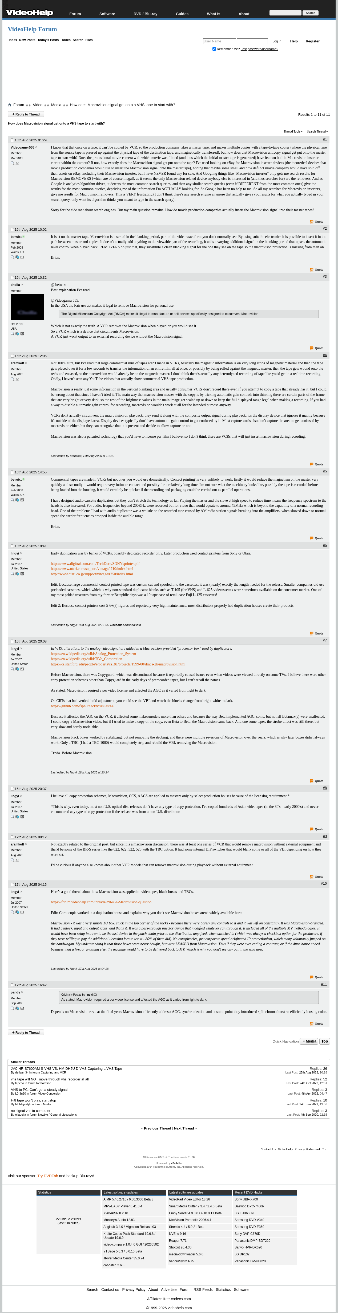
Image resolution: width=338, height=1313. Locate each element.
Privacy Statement (307, 1149)
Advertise (168, 1289)
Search (78, 40)
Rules (66, 40)
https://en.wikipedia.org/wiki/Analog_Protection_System (93, 654)
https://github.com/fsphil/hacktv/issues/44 (82, 706)
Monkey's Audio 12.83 (119, 1220)
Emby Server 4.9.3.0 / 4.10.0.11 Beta (195, 1213)
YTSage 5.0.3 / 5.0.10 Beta (122, 1251)
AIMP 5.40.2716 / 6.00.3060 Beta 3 (128, 1199)
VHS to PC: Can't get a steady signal (39, 1090)
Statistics (223, 1289)
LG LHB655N (244, 1213)
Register (313, 41)
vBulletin (176, 1163)
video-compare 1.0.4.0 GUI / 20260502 (131, 1244)
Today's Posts (48, 40)
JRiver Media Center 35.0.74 (123, 1258)
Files (88, 40)
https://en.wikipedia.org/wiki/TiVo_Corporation (86, 659)
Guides (182, 13)
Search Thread (316, 131)
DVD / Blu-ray (145, 13)
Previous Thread (157, 1128)
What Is (213, 13)
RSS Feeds (203, 1289)
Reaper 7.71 (178, 1241)
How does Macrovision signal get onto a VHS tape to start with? (122, 105)
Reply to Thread (26, 114)
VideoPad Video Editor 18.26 (189, 1199)
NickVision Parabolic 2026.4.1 (190, 1220)
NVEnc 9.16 (177, 1234)
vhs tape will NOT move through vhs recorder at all (50, 1079)
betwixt (16, 237)
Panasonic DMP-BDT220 (252, 1241)
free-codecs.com (177, 1299)
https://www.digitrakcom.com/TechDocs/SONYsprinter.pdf (95, 564)
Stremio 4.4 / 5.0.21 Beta (186, 1227)
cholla (15, 285)
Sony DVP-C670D (247, 1234)
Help (294, 41)
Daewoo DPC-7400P (249, 1206)
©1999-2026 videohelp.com (169, 1308)
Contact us (110, 1289)
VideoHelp (285, 1149)
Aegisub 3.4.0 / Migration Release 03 (129, 1227)
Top (324, 1041)
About (244, 13)
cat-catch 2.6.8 (113, 1265)
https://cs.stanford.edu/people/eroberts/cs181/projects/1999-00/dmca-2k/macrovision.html (118, 664)
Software (107, 13)
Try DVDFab (48, 1176)
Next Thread (184, 1128)
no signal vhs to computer (30, 1111)
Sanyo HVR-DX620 (248, 1247)
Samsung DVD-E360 (249, 1227)
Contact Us (268, 1149)
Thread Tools (292, 131)
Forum (75, 13)
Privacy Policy (134, 1289)
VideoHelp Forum (32, 29)
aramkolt (17, 363)
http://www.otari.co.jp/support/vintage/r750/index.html (92, 574)
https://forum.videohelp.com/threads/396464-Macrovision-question (101, 902)
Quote (316, 222)
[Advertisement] (169, 78)
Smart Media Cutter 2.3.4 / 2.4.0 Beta (195, 1206)
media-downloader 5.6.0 (186, 1254)
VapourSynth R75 (181, 1261)
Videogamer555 (22, 147)
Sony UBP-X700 (246, 1199)
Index (13, 40)
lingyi (15, 553)
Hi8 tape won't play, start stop (33, 1100)
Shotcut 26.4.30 (180, 1247)
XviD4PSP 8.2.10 (115, 1213)
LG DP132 (242, 1254)
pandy (15, 992)
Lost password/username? (259, 49)
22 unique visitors (68, 1219)
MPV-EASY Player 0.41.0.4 (122, 1206)
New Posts (27, 40)
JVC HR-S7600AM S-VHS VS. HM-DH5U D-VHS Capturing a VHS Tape (66, 1069)
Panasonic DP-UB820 (250, 1261)
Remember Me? (226, 49)
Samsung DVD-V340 (249, 1220)
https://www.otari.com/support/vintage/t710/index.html (92, 569)
